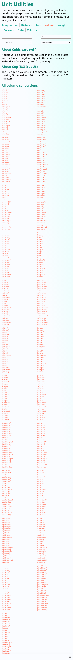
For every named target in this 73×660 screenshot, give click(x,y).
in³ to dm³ (40, 330)
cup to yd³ (40, 545)
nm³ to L (40, 198)
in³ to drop (41, 372)
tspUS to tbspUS (7, 500)
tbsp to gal (41, 444)
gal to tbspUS (6, 355)
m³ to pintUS (6, 132)
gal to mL (5, 345)
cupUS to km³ (6, 531)
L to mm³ (40, 239)
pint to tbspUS (6, 595)
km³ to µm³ (5, 241)
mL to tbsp (5, 310)
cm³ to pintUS (6, 179)
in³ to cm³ (40, 332)
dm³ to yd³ (40, 115)
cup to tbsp (41, 550)
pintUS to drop (42, 610)
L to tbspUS (41, 260)
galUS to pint (41, 320)
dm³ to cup (41, 128)
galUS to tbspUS (42, 308)
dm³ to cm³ (41, 92)
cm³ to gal (5, 156)
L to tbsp (40, 262)
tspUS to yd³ (6, 498)
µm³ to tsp (5, 219)
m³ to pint (5, 130)
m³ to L (4, 103)
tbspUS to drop (7, 467)
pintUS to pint (42, 608)
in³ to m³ (40, 328)
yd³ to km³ (40, 388)
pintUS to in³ (41, 589)
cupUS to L (5, 533)
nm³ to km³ (41, 196)
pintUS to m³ (41, 566)
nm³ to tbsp (41, 214)
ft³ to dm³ (5, 378)
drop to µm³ (6, 622)
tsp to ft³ (40, 496)
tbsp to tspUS (42, 454)
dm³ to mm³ (41, 94)
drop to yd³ (5, 641)
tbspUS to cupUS (7, 459)
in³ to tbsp (40, 357)
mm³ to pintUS (42, 179)
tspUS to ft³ (5, 496)
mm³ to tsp (41, 171)
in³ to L (39, 343)
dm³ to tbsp (41, 119)
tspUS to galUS (7, 489)
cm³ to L (4, 150)
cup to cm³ (41, 522)
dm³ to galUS (41, 107)
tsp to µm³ (40, 479)
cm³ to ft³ (5, 161)
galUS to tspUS (42, 312)
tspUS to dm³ (6, 473)
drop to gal (5, 634)
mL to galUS (6, 297)
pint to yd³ (5, 593)
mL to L (4, 295)
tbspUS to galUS (7, 442)
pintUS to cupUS (43, 603)
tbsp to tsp (41, 456)
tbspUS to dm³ (6, 425)
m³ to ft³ (4, 113)
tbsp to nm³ (41, 434)
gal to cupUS (6, 363)
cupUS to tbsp (6, 550)
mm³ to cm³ (41, 142)
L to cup (40, 270)
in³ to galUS (41, 347)
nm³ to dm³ (41, 187)
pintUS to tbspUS (43, 595)
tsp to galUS (41, 489)
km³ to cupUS (6, 268)
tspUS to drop (6, 515)
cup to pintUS (42, 560)
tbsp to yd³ (41, 450)
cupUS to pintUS (7, 560)
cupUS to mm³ (6, 525)
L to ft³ (39, 256)
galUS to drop (42, 324)
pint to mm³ (6, 572)
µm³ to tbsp (6, 214)
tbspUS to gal (6, 444)
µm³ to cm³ (5, 189)
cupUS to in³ (6, 541)
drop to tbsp (6, 645)
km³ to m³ (5, 233)
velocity (32, 30)
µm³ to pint (5, 225)
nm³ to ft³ (40, 208)
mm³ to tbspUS (42, 165)
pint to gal (5, 587)
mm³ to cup (41, 175)
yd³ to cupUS (41, 411)
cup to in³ (40, 541)
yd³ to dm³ (40, 378)
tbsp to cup (41, 461)
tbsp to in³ (40, 446)
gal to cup (5, 366)
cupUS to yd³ (6, 545)
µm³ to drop (6, 229)
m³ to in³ (5, 111)
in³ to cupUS (41, 363)
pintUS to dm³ (42, 568)
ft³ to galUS (5, 394)
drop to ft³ (5, 638)
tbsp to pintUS (42, 465)
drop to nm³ (6, 624)
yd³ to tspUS (41, 407)
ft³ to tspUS (5, 407)
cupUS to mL (6, 535)
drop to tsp (5, 649)
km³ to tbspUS (6, 260)
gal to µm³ (5, 336)
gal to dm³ (5, 330)
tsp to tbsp (41, 502)
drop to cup (6, 653)
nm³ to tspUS (41, 217)
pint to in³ (5, 589)
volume (49, 25)
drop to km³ (6, 626)
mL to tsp (5, 314)
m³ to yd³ (5, 115)
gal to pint (5, 368)
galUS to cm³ (41, 285)
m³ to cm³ (5, 92)
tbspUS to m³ (6, 423)
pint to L (4, 580)
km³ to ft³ (5, 256)
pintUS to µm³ (42, 574)
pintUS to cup (42, 605)
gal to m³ (5, 328)
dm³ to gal (40, 109)
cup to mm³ (41, 525)
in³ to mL (40, 345)
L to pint (40, 272)
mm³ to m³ (41, 138)
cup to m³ (40, 518)
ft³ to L (4, 390)
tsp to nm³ (40, 481)
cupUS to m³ (6, 518)
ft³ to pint (5, 415)
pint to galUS (6, 585)
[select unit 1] (17, 42)
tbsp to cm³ (41, 427)
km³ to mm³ (6, 239)
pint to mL (5, 583)
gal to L (4, 343)
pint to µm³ (5, 574)
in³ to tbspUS (41, 355)
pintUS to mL (41, 583)
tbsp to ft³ (40, 448)
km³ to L (4, 245)
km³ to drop (6, 277)
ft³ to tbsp (5, 405)
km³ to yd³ (5, 258)
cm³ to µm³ (5, 144)
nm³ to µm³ (41, 194)
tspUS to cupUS (7, 506)
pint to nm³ (5, 576)
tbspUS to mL (6, 440)
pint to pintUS (6, 608)
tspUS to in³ (6, 494)
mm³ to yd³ (41, 163)
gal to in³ (5, 349)
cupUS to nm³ (6, 529)
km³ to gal (5, 252)
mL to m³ (5, 280)
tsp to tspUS (41, 504)
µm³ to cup (5, 223)
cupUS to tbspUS (7, 547)
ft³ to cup (5, 413)
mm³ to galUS (42, 154)
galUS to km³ (41, 293)
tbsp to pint (41, 463)
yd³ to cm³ (40, 380)
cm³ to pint (5, 177)
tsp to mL (40, 487)
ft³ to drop (5, 419)
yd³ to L (40, 390)
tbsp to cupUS (42, 459)
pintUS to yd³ (41, 593)
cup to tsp (40, 554)
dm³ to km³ (41, 101)
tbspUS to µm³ (6, 431)
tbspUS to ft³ (6, 448)
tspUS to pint (6, 510)
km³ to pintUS (6, 275)
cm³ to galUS (6, 154)
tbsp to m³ (40, 423)
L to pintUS (41, 275)
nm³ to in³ (40, 206)
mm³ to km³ (41, 148)
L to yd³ (40, 258)
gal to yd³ (5, 353)
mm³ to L (40, 150)
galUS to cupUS (42, 316)
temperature (10, 25)
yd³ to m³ (40, 376)
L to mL (40, 247)
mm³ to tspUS (42, 169)
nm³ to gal (40, 204)
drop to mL (5, 630)
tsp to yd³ (40, 498)
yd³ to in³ (40, 398)
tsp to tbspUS (42, 500)
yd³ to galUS (41, 394)
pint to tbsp (6, 597)
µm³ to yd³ (5, 210)
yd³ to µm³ (40, 384)
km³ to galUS (6, 249)
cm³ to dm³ (5, 140)
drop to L (5, 628)
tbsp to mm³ (41, 429)
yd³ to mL (40, 392)
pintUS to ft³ (41, 591)
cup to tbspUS (42, 547)
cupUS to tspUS (7, 552)
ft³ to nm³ (5, 386)
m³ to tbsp (5, 119)
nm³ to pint (41, 225)
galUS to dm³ (41, 282)
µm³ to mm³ (6, 191)
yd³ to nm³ (40, 386)
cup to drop (41, 562)
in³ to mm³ (41, 334)
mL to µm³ (5, 289)
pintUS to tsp (41, 601)
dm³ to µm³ (41, 96)
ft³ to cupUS (6, 411)
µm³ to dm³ (5, 187)
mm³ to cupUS (42, 173)
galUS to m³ (41, 280)
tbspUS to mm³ (7, 429)
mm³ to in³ (41, 159)
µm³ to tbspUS (6, 212)
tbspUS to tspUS (7, 454)
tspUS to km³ (6, 483)
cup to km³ (41, 531)
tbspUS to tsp (6, 456)
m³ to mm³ (5, 94)
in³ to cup (40, 366)
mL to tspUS (6, 312)
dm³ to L (40, 103)
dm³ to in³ (40, 111)
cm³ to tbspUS (6, 165)
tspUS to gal (6, 492)
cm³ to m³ (5, 138)
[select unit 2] (56, 42)
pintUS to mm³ (42, 572)
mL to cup (5, 318)
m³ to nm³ (5, 98)
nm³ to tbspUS (42, 212)
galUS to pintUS (42, 322)
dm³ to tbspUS (42, 117)
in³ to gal (40, 349)
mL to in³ (5, 301)
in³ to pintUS (41, 370)
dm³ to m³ (40, 90)
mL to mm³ (5, 287)
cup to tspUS (41, 552)
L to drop (40, 277)
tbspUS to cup (6, 461)
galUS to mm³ (42, 287)
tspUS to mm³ (6, 477)
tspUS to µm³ (6, 479)
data (21, 30)
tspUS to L (5, 485)
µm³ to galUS (6, 202)
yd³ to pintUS (41, 417)
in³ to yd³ (40, 353)
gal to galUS (6, 347)
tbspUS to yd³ (6, 450)
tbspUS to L (6, 438)
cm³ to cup (5, 175)
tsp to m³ (40, 471)
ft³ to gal (5, 396)
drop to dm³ (6, 615)
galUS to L (40, 295)
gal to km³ (5, 340)
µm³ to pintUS (6, 227)
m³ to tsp (5, 123)
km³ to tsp (5, 266)
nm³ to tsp (40, 219)
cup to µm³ (41, 527)
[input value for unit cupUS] (56, 37)
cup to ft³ (40, 543)
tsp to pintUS (41, 512)
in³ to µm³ (40, 336)
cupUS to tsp (6, 554)
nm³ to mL (40, 200)
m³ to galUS (6, 107)
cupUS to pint (6, 558)
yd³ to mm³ (41, 382)
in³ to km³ (40, 340)
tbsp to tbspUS (42, 452)
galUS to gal (41, 299)
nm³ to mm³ (41, 191)
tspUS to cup (6, 508)
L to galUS (40, 249)
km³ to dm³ (5, 235)
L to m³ (39, 233)
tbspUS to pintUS (7, 465)
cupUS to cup (6, 556)
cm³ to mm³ (6, 142)
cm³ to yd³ (5, 163)
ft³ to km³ (5, 388)
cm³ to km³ (5, 148)
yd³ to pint (40, 415)
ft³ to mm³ (5, 382)
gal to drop (5, 372)
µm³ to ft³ (5, 208)
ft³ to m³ (4, 376)
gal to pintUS (6, 370)
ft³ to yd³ (5, 401)
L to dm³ (40, 235)
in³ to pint (40, 368)
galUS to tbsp (42, 310)
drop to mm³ (6, 620)
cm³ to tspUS (6, 169)
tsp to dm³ (40, 473)
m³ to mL (5, 105)
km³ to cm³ (5, 237)
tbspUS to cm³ (6, 427)
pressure (8, 30)
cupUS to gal (6, 539)
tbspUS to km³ (6, 436)
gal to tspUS (6, 359)
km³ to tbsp (6, 262)
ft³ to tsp (5, 409)
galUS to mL (41, 297)
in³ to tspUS (41, 359)
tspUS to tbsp (6, 502)
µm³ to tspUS (6, 217)
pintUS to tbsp (42, 597)
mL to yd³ (5, 305)
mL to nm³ (5, 291)
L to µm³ (40, 241)
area (38, 25)
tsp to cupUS (41, 506)
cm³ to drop (6, 181)
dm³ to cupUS (42, 126)
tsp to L (40, 485)
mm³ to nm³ (41, 146)
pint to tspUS (6, 599)
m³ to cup (5, 128)
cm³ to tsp (5, 171)
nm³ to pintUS (42, 227)
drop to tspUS (6, 647)
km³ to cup (5, 270)
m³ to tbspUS (6, 117)
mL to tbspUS (6, 308)
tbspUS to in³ (6, 446)
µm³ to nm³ (5, 194)
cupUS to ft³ (6, 543)
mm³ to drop (41, 181)
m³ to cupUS (6, 126)
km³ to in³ (5, 254)
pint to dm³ (5, 568)
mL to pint (5, 320)
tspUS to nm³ (6, 481)
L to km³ (40, 245)
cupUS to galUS (7, 537)
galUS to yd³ (41, 305)
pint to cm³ (5, 570)
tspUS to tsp (6, 504)
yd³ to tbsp (41, 405)
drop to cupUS (6, 651)
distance (26, 25)
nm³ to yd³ (40, 210)
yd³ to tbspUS (42, 403)
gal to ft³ (5, 351)
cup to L (40, 533)
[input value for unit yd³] (17, 37)
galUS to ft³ (41, 303)
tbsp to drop (41, 467)
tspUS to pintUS (7, 512)
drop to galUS (6, 632)
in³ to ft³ (40, 351)
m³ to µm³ (5, 96)
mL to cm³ (5, 285)
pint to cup (5, 605)
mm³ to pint (41, 177)
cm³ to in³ (5, 159)
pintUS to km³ (42, 578)
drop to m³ (5, 613)
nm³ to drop (41, 229)
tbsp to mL (41, 440)
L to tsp (40, 266)
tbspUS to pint (6, 463)
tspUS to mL (6, 487)
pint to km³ (5, 578)
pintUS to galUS (42, 585)
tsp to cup (40, 508)
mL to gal (5, 299)
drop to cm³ (6, 618)
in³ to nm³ (40, 338)
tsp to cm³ (40, 475)
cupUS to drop (6, 562)
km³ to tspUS (6, 264)
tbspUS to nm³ (6, 434)
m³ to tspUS (6, 121)
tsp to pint (40, 510)
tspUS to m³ (6, 471)
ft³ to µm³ (5, 384)
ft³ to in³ (4, 398)
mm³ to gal (41, 156)
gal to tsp (5, 361)
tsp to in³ (40, 494)
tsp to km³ (40, 483)
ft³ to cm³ (5, 380)
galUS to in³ (41, 301)
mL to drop (5, 324)
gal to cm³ (5, 332)
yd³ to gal (40, 396)
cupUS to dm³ (6, 520)
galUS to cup (41, 318)
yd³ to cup (40, 413)
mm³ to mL (41, 152)
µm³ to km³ (5, 196)
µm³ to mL (5, 200)
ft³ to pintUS (6, 417)
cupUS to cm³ (6, 522)
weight (62, 25)
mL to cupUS (6, 316)
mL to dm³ (5, 282)
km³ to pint (5, 272)
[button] (36, 657)
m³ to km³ (5, 101)
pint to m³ (5, 566)
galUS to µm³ (41, 289)
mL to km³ (5, 293)
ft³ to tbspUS (6, 403)
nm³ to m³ (40, 185)
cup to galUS (41, 537)
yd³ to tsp (40, 409)
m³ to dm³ (5, 90)
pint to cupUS (6, 603)
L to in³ (39, 254)
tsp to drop (41, 515)
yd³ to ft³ (40, 401)
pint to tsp (5, 601)
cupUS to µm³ (6, 527)
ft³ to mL (5, 392)
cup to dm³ (41, 520)
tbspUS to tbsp (7, 452)
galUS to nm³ (41, 291)
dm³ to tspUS (41, 121)
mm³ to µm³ (41, 144)
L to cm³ (40, 237)
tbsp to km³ (41, 436)
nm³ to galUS (41, 202)
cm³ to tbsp (6, 167)
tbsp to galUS (42, 442)
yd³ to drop (41, 419)
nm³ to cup (41, 223)
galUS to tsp (41, 314)
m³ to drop (5, 134)
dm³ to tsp (40, 123)
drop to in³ (5, 636)
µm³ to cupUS (6, 221)
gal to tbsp (5, 357)
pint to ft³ (5, 591)
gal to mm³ (5, 334)
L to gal (39, 252)
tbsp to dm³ (41, 425)
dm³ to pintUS (42, 132)
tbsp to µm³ (41, 431)
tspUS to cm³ (6, 475)
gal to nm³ (5, 338)
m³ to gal (5, 109)
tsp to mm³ (41, 477)
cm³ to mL (5, 152)
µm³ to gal (5, 204)
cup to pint (41, 558)
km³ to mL (5, 247)
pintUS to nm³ (42, 576)
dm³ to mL (40, 105)
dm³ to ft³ (40, 113)
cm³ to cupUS (6, 173)
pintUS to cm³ (42, 570)
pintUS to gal (41, 587)
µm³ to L (4, 198)
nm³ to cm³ (41, 189)
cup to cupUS (41, 556)
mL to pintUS (6, 322)
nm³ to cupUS (42, 221)
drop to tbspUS (7, 643)
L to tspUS (40, 264)
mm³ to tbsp (41, 167)
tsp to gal (40, 492)
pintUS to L (41, 580)
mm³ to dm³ (41, 140)
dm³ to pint (41, 130)
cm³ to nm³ (5, 146)
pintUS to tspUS (42, 599)
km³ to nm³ (5, 243)
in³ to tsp (40, 361)
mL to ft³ (5, 303)
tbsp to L (40, 438)
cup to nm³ (41, 529)
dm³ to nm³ (41, 98)
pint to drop (6, 610)
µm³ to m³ (5, 185)
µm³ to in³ (5, 206)
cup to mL (40, 535)
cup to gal (40, 539)
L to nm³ (40, 243)
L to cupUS (41, 268)
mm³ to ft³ (40, 161)
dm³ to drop (41, 134)
